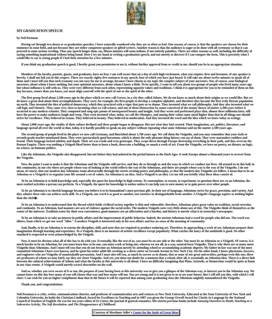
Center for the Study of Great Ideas (155, 312)
